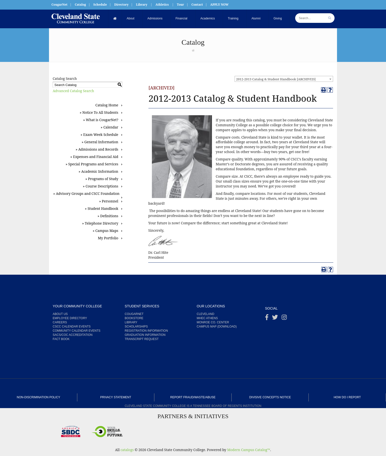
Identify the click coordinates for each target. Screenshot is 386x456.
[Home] (115, 18)
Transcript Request (142, 339)
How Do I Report (347, 397)
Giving (278, 18)
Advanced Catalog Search (73, 90)
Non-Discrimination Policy (38, 397)
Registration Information (146, 330)
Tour (180, 4)
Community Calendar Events (76, 330)
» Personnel (108, 201)
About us (60, 314)
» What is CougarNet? (100, 119)
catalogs (127, 449)
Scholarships (136, 326)
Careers (60, 322)
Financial (181, 18)
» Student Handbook (101, 208)
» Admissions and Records (97, 149)
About (130, 18)
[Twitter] (275, 318)
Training (233, 18)
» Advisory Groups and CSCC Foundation (86, 193)
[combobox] (284, 79)
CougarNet (59, 4)
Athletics (162, 4)
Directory (121, 4)
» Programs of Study (101, 178)
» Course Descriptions (100, 186)
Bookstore (134, 318)
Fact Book (61, 339)
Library (141, 4)
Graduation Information (145, 335)
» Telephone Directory (100, 223)
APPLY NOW (219, 4)
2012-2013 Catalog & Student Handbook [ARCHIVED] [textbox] (276, 79)
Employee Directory (70, 318)
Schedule (100, 4)
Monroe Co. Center (213, 322)
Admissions (154, 18)
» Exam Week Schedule (99, 134)
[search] (330, 18)
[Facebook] (267, 318)
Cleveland (205, 314)
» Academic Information (98, 171)
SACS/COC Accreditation (73, 335)
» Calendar (109, 127)
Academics (207, 18)
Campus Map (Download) (217, 326)
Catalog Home (107, 105)
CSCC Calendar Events (72, 326)
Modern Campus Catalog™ (248, 449)
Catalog (80, 4)
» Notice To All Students (99, 112)
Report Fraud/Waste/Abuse (193, 397)
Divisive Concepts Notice (270, 397)
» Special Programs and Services (91, 164)
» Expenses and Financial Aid (94, 156)
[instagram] (284, 318)
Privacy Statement (115, 397)
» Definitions (107, 216)
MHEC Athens (207, 318)
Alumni (256, 18)
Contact (197, 4)
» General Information (100, 142)
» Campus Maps (105, 230)
